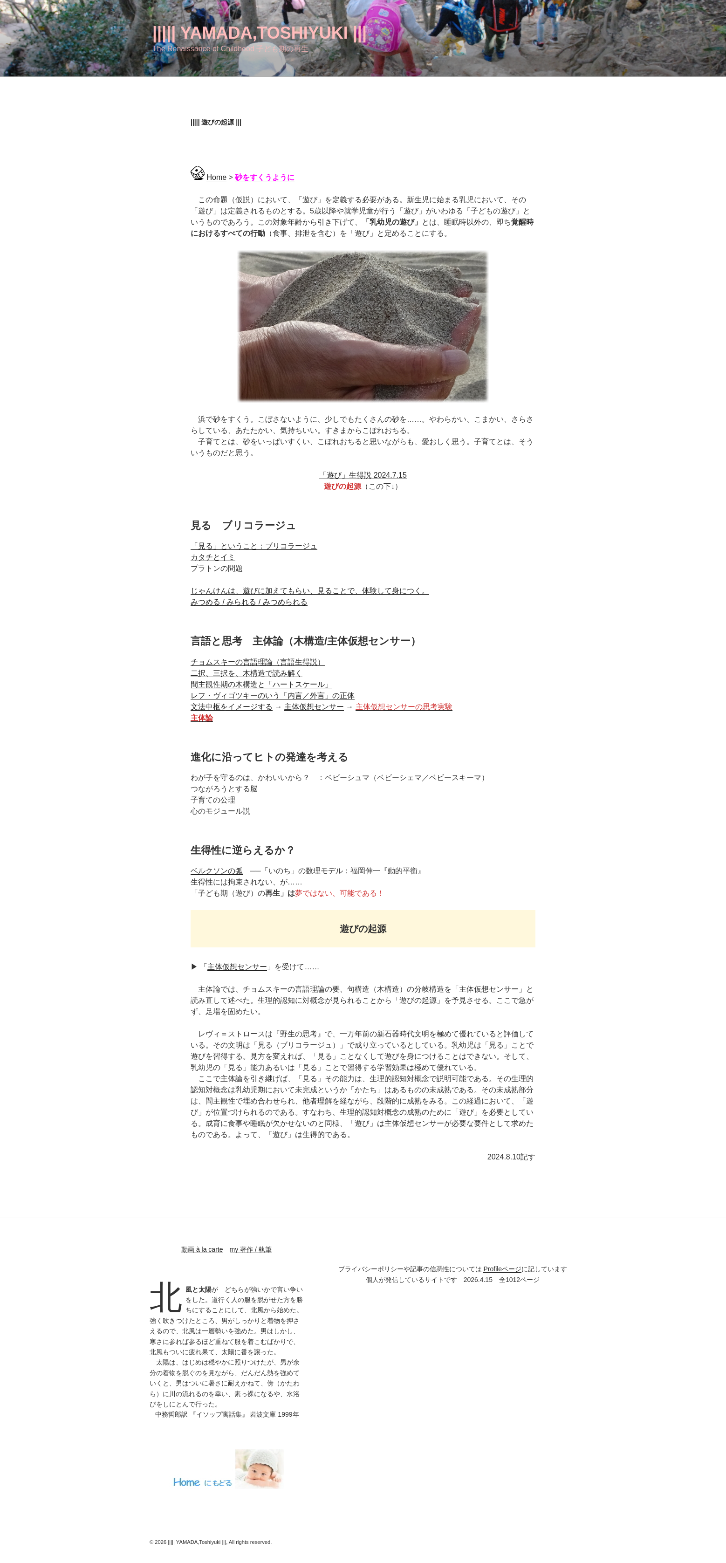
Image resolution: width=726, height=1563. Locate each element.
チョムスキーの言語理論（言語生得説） (258, 662)
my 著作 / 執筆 (251, 1249)
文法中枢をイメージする (232, 707)
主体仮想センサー (314, 707)
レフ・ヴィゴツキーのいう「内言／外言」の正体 (273, 695)
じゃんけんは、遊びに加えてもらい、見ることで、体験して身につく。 (310, 591)
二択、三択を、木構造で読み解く (246, 673)
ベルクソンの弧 (217, 871)
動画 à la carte (202, 1249)
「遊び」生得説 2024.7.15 (363, 475)
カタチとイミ (213, 557)
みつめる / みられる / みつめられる (249, 602)
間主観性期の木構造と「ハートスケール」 (261, 684)
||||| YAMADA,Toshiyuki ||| (259, 32)
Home (216, 177)
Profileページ (502, 1269)
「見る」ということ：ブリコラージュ (254, 546)
